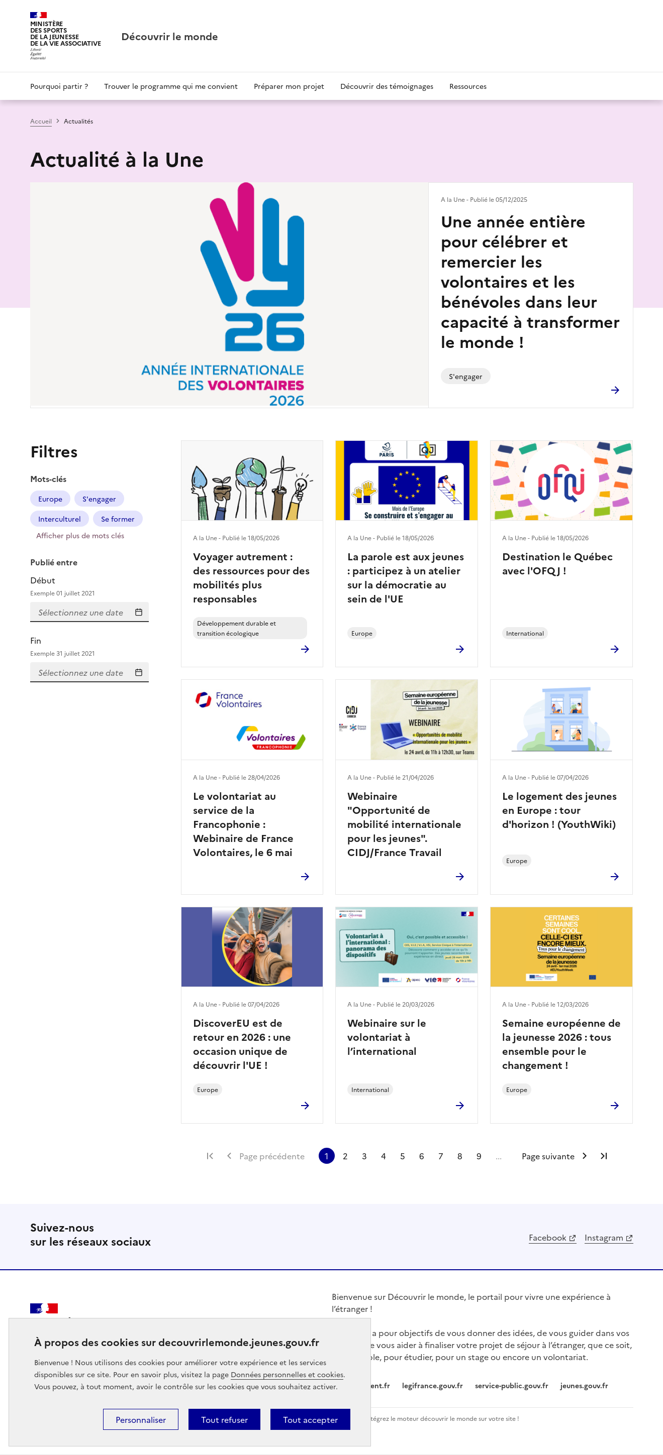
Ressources (468, 86)
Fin (89, 646)
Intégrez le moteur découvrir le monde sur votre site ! (442, 1418)
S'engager (99, 499)
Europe (50, 499)
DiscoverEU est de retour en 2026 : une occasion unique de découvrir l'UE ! (242, 1043)
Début (89, 586)
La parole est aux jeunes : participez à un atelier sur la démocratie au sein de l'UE (405, 577)
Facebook (547, 1237)
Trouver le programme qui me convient (171, 86)
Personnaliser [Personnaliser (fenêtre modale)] (141, 1419)
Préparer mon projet (289, 86)
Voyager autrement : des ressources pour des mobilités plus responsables (251, 577)
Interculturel (59, 519)
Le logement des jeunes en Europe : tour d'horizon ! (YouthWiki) (559, 809)
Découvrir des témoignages (386, 86)
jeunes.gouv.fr (584, 1385)
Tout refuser (224, 1419)
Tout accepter (310, 1419)
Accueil (41, 120)
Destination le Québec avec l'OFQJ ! (557, 563)
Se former (118, 519)
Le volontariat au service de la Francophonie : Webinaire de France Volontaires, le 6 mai (243, 823)
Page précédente (272, 1155)
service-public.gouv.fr (511, 1385)
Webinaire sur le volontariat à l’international (386, 1036)
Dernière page (604, 1156)
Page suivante (548, 1155)
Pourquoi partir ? (59, 86)
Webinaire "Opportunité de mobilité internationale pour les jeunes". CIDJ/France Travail (404, 823)
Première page (210, 1156)
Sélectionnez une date (139, 612)
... (499, 1155)
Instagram (604, 1237)
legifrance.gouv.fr (432, 1385)
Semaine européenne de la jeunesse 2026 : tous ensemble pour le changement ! (561, 1043)
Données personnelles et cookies (287, 1374)
